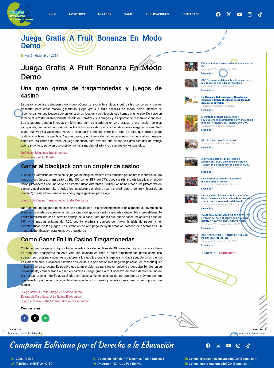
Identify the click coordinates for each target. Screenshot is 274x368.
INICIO (52, 14)
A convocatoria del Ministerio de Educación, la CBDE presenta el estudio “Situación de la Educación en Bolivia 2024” (226, 161)
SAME (128, 14)
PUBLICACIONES (157, 14)
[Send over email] (45, 318)
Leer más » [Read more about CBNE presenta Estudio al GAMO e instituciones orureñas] (207, 188)
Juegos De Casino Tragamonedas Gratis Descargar (55, 200)
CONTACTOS (191, 14)
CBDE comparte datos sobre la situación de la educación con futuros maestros (226, 82)
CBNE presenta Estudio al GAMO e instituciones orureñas (221, 180)
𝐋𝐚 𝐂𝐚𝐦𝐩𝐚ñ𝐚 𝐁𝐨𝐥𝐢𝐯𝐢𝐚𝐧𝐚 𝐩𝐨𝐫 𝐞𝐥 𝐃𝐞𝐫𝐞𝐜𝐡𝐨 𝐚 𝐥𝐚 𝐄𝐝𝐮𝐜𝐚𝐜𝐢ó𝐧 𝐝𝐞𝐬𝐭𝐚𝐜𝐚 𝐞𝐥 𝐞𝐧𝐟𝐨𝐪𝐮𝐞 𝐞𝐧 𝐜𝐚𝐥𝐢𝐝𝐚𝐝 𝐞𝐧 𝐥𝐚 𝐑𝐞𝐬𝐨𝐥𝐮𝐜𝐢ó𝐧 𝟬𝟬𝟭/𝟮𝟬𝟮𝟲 (225, 100)
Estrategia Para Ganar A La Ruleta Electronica (51, 296)
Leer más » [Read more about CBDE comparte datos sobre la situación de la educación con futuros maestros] (207, 90)
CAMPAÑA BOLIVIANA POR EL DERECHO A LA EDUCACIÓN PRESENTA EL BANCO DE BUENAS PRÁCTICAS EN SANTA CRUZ (225, 218)
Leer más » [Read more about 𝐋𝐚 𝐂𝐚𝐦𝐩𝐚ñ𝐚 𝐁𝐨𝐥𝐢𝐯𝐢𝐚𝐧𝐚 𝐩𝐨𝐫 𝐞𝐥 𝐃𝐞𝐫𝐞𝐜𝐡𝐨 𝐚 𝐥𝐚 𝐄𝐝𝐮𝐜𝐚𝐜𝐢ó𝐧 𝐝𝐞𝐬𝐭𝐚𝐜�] (207, 110)
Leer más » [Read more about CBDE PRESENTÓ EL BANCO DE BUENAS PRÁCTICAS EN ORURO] (207, 245)
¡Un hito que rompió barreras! (218, 140)
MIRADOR (105, 14)
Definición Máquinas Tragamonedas (44, 153)
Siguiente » (227, 253)
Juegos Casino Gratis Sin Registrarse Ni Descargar (55, 301)
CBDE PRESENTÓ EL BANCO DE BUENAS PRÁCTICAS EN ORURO (224, 237)
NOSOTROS (77, 14)
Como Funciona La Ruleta (37, 157)
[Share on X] (35, 318)
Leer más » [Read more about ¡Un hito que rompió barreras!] (207, 147)
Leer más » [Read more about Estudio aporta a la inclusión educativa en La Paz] (207, 73)
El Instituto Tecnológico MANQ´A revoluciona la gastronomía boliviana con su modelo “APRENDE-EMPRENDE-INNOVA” (227, 119)
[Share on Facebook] (25, 318)
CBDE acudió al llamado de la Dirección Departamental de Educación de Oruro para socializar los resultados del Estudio (226, 198)
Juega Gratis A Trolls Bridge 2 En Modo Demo (51, 292)
